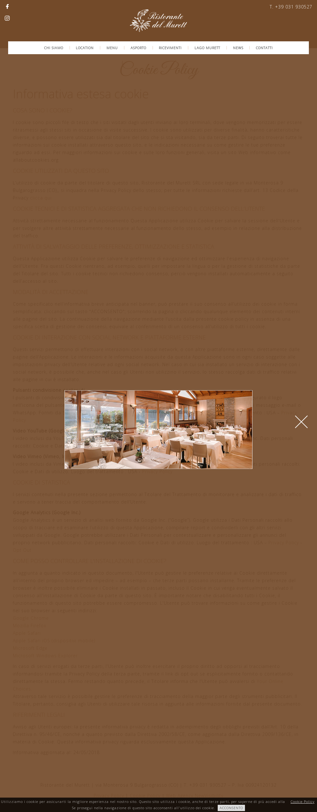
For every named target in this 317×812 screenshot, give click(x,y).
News (238, 47)
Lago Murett (207, 47)
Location (85, 47)
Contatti (264, 47)
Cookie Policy (302, 801)
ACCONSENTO (231, 807)
